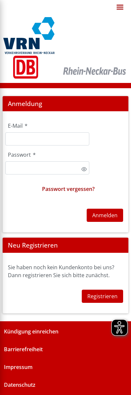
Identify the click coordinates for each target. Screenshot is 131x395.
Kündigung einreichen (31, 331)
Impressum (18, 367)
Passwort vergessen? (68, 189)
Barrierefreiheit (23, 349)
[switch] (84, 169)
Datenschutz (19, 384)
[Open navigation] (120, 7)
